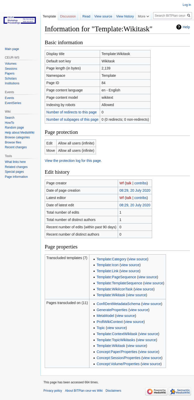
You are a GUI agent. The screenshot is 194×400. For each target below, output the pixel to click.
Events (9, 98)
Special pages (14, 171)
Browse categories (17, 137)
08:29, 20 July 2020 (134, 190)
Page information (16, 177)
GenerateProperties (111, 310)
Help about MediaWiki (19, 132)
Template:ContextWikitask (116, 334)
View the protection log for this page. (73, 161)
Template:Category (111, 259)
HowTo (9, 122)
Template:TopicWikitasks (115, 340)
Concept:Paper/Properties (116, 352)
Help (186, 27)
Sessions (11, 68)
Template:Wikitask (110, 295)
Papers (9, 73)
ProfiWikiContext (109, 322)
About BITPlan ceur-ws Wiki (84, 390)
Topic (100, 328)
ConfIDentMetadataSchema (118, 304)
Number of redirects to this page (71, 112)
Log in (187, 5)
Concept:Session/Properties (118, 358)
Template (49, 16)
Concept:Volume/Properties (117, 364)
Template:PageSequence (116, 277)
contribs (140, 183)
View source (103, 16)
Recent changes (16, 147)
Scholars (11, 78)
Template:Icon (107, 265)
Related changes (16, 167)
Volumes (10, 63)
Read (86, 16)
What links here (15, 162)
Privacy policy (52, 390)
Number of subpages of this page (72, 119)
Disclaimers (113, 390)
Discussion (68, 16)
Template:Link (107, 271)
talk (128, 183)
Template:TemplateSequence (119, 283)
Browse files (13, 142)
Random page (14, 127)
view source (137, 259)
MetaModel (105, 316)
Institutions (12, 83)
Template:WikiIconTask (114, 289)
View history (125, 16)
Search (9, 117)
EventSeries (13, 103)
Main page (12, 49)
